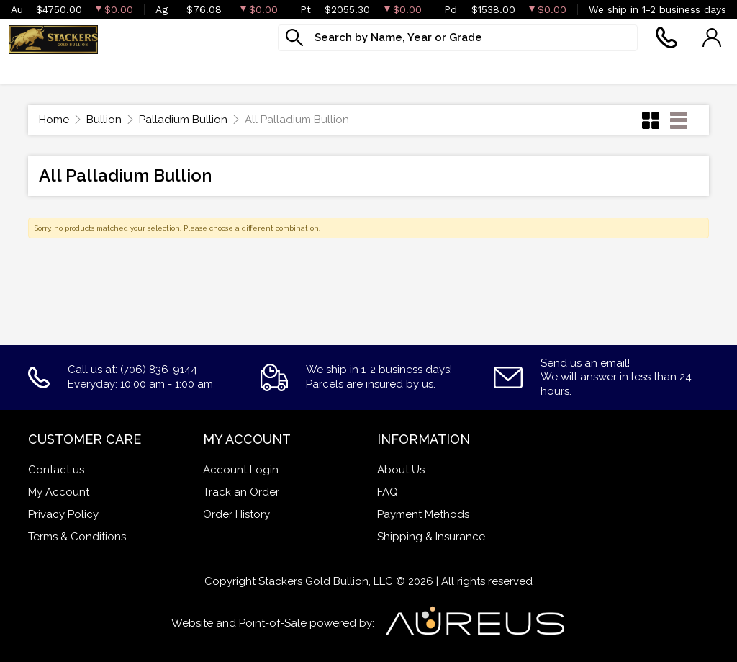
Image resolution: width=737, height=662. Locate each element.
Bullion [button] (29, 68)
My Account (58, 492)
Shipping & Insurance (431, 536)
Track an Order (241, 492)
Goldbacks (111, 68)
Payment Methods (423, 514)
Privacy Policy (63, 514)
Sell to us (701, 68)
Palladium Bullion (183, 119)
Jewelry (299, 68)
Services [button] (377, 68)
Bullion (104, 119)
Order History (236, 514)
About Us (401, 469)
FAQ (387, 492)
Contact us (56, 469)
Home (54, 119)
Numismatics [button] (209, 68)
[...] (458, 37)
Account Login (241, 469)
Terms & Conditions (77, 536)
